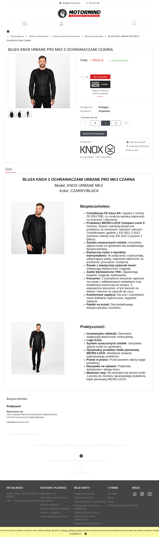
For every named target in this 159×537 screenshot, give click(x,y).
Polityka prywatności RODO (123, 505)
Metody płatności (49, 504)
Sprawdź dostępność (93, 133)
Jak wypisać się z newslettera (90, 501)
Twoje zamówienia (84, 493)
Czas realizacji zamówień (54, 516)
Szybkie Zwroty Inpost (86, 512)
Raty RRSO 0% (48, 493)
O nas (111, 501)
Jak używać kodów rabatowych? (84, 518)
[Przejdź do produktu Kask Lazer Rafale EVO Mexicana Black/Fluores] (79, 459)
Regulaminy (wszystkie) (87, 523)
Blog (110, 497)
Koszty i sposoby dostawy (54, 508)
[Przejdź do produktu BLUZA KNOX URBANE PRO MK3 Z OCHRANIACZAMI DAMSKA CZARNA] (79, 444)
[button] (25, 23)
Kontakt (112, 493)
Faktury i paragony (50, 512)
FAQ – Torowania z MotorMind (23, 500)
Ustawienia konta (83, 497)
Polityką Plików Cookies (71, 530)
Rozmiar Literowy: (89, 117)
